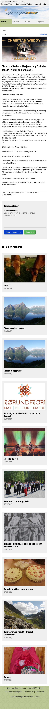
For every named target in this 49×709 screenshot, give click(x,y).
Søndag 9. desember (13, 373)
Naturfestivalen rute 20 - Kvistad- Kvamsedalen (19, 636)
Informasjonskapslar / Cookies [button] (18, 695)
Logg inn (43, 34)
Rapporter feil (38, 695)
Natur (27, 22)
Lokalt (21, 2)
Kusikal (7, 288)
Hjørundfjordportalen (9, 2)
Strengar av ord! (11, 461)
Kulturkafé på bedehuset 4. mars (18, 592)
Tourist (16, 22)
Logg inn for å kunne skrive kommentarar (25, 221)
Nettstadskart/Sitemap (16, 691)
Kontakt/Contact (35, 691)
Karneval (7, 680)
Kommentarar (11, 206)
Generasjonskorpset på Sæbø (17, 504)
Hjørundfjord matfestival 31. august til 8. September (22, 417)
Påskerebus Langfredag (14, 331)
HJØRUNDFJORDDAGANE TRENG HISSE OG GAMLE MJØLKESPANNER (24, 548)
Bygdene (40, 22)
